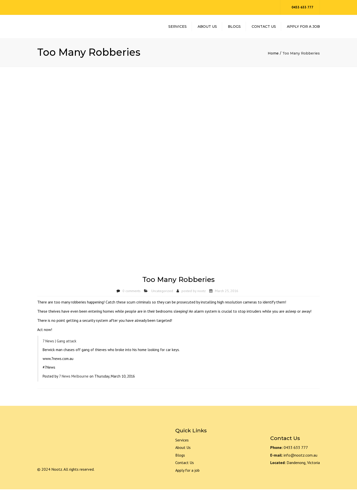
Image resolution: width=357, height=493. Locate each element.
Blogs (234, 28)
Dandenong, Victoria (303, 466)
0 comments (131, 294)
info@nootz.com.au (300, 458)
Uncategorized (162, 294)
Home (273, 57)
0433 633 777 (302, 7)
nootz (201, 294)
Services (177, 28)
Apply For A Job (303, 28)
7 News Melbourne (74, 380)
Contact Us (264, 28)
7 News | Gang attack (59, 344)
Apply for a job (187, 473)
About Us (207, 28)
